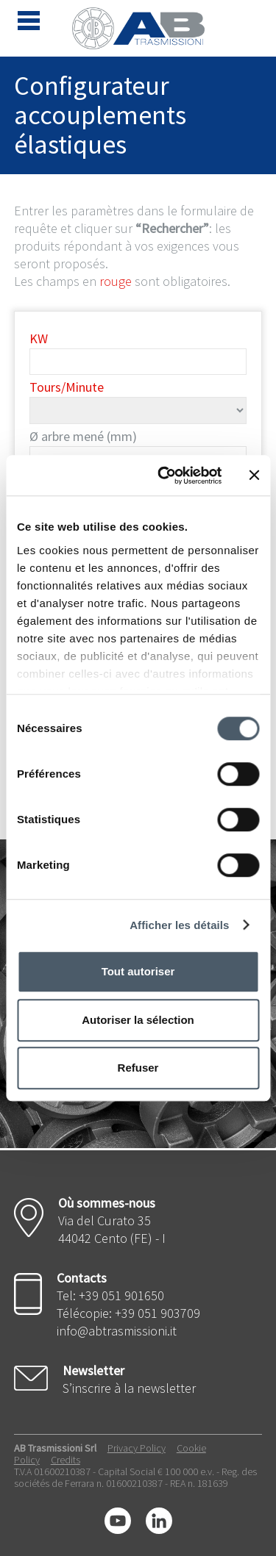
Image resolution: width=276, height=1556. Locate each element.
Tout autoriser (138, 971)
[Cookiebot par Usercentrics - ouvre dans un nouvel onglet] (164, 475)
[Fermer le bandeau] (254, 475)
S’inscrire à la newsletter (129, 1388)
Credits (65, 1459)
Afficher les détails (179, 925)
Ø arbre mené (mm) (83, 436)
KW (38, 338)
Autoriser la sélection (138, 1020)
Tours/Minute (66, 387)
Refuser (138, 1067)
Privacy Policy (136, 1448)
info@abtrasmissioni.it (117, 1330)
